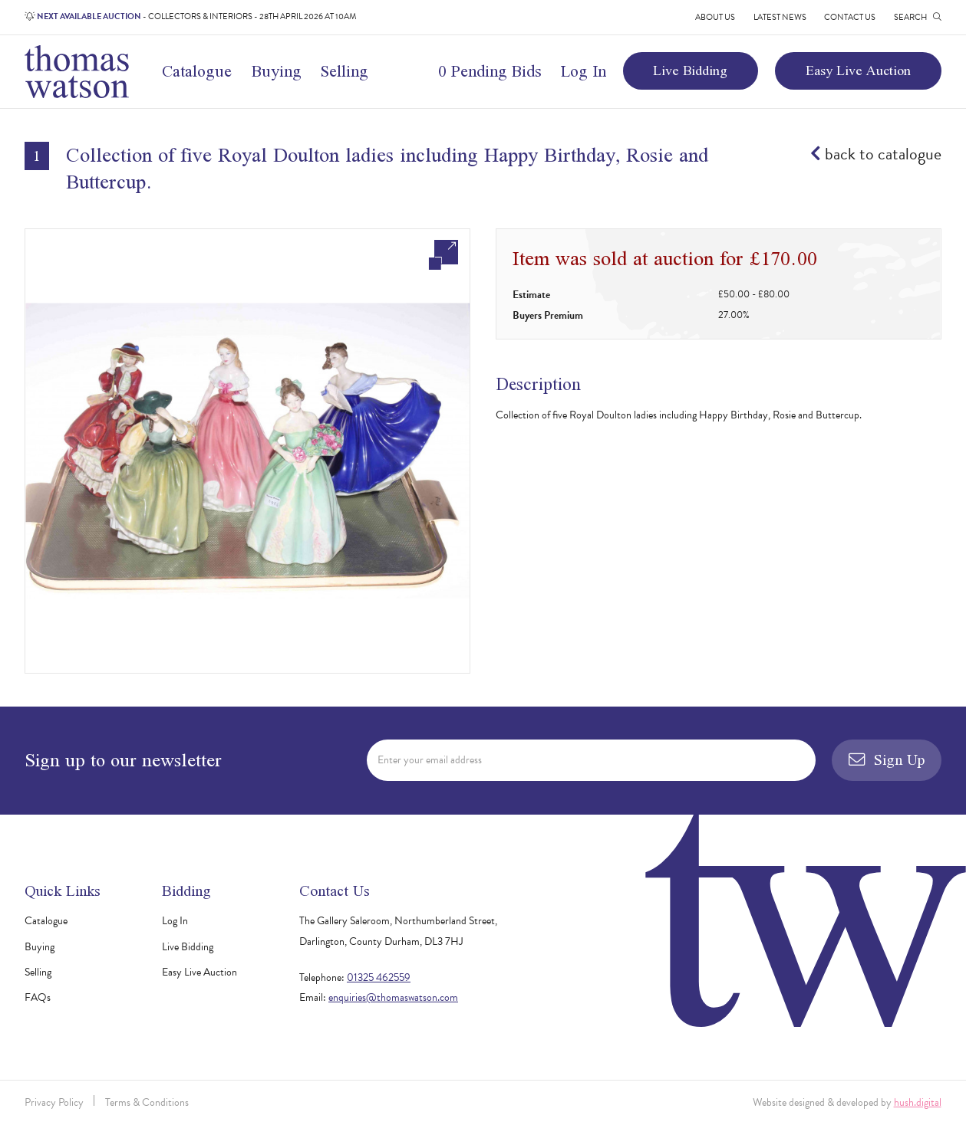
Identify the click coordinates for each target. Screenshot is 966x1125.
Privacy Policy (54, 1102)
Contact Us (849, 17)
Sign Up (887, 759)
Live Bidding (690, 70)
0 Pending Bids (490, 70)
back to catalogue (875, 154)
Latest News (779, 17)
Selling (344, 70)
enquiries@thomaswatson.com (393, 997)
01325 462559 (378, 977)
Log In (583, 70)
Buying (277, 70)
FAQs (38, 997)
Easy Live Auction (858, 70)
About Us (715, 17)
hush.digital (917, 1102)
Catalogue (197, 70)
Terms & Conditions (147, 1102)
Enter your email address (429, 760)
